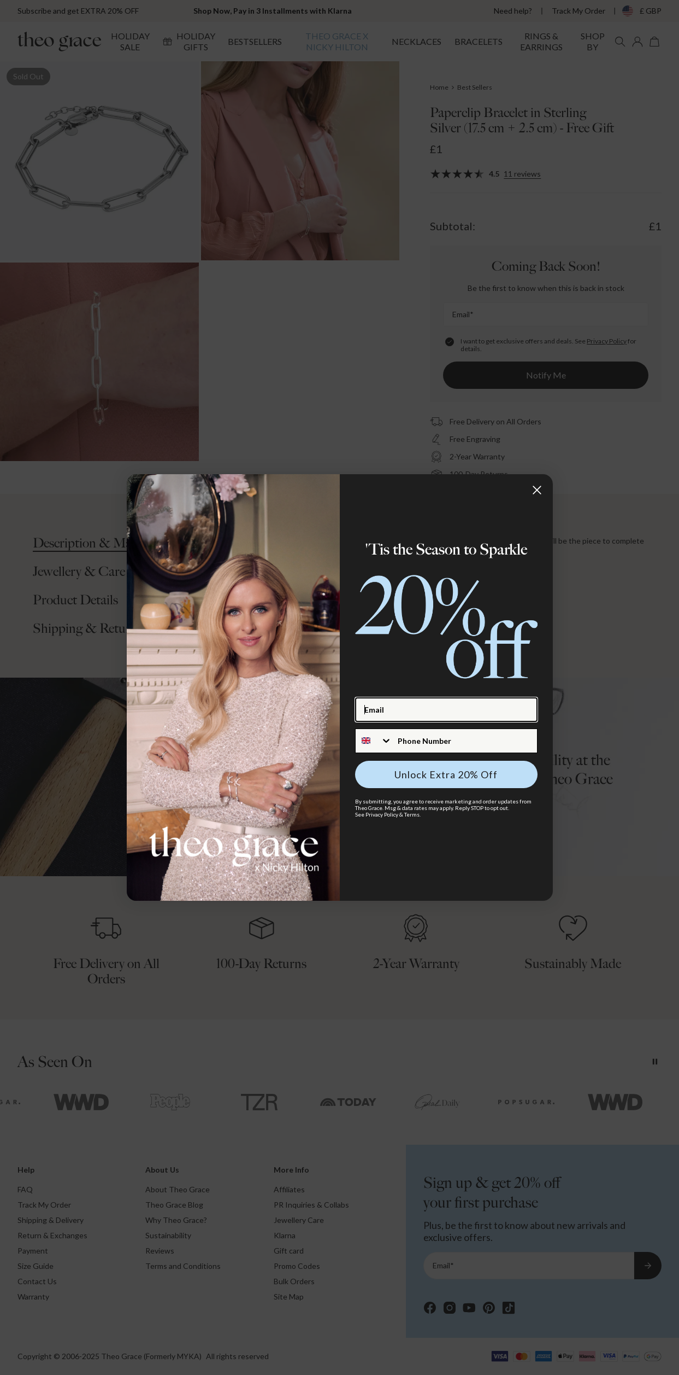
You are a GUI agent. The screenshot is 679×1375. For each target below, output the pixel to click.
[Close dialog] (537, 490)
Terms (412, 814)
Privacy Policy (381, 814)
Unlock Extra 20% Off (446, 774)
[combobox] (374, 741)
